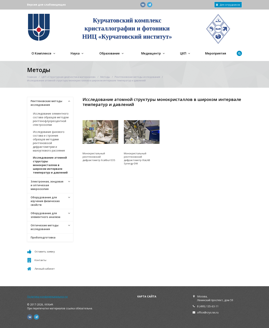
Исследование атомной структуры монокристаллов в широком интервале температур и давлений (50, 165)
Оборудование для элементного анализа (45, 215)
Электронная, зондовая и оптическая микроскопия (47, 185)
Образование (109, 53)
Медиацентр (151, 53)
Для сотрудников (228, 4)
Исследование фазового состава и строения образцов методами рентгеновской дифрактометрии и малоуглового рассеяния (49, 141)
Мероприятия (215, 53)
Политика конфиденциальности (47, 296)
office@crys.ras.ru (208, 312)
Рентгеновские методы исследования (137, 77)
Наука (75, 53)
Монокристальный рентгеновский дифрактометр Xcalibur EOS (99, 157)
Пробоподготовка (43, 237)
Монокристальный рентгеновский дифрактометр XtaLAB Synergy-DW (137, 158)
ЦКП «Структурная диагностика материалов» (68, 77)
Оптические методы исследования (44, 227)
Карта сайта (146, 296)
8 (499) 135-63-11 (208, 306)
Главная (32, 77)
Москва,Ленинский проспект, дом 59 (215, 298)
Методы (105, 77)
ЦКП (183, 53)
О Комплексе (41, 53)
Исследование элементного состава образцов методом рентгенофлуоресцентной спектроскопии (51, 119)
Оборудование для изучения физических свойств (45, 201)
